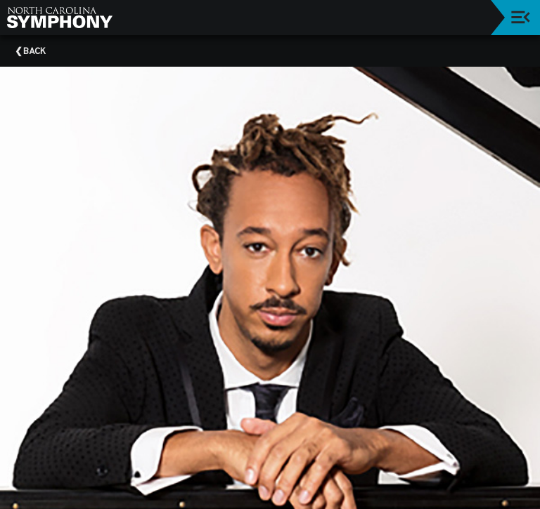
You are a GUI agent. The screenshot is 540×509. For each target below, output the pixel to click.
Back (34, 52)
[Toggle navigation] (520, 17)
